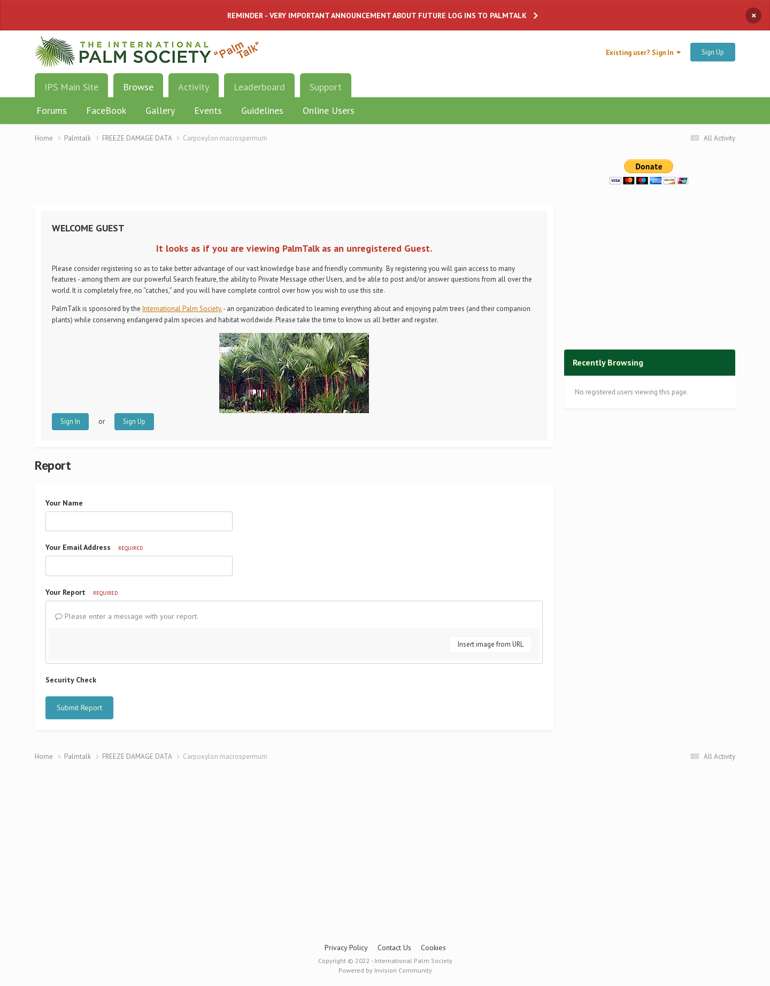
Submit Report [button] (79, 707)
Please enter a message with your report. (126, 616)
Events (208, 110)
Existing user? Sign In (643, 52)
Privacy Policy (346, 947)
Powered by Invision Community (385, 970)
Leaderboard (259, 87)
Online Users (329, 110)
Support (326, 87)
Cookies (433, 947)
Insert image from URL (490, 644)
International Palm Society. (182, 308)
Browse (138, 91)
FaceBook (106, 110)
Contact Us (394, 947)
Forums (51, 110)
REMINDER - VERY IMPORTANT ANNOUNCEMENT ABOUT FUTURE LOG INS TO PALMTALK (377, 15)
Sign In (70, 421)
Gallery (160, 110)
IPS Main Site (71, 87)
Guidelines (262, 110)
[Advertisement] (294, 180)
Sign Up (713, 52)
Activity (193, 87)
